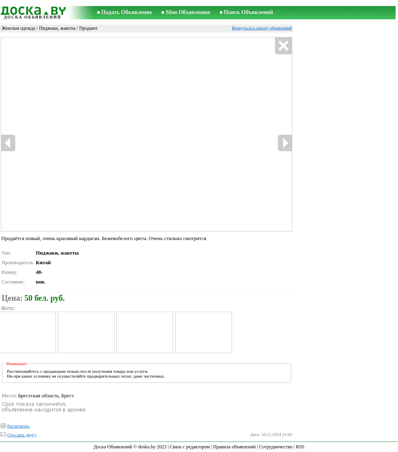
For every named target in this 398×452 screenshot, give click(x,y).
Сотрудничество (275, 447)
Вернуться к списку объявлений (262, 27)
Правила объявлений (234, 447)
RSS (300, 447)
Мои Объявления (188, 12)
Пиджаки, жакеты (57, 28)
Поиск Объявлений (248, 12)
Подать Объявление (126, 12)
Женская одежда (18, 28)
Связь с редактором (189, 447)
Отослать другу (21, 434)
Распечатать (18, 425)
